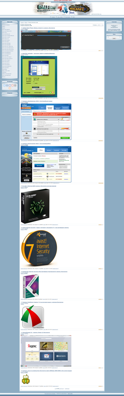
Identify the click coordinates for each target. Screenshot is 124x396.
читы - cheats (60, 16)
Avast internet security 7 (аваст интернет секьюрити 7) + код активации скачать (46, 227)
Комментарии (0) (55, 386)
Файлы (26, 22)
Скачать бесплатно (24, 50)
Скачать (22, 55)
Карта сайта (70, 393)
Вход (74, 16)
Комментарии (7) (56, 50)
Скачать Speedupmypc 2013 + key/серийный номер (37, 101)
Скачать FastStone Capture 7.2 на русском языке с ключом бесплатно (43, 302)
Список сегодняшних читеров (114, 29)
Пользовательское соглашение (50, 393)
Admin (45, 50)
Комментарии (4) (55, 224)
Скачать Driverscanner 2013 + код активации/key (37, 143)
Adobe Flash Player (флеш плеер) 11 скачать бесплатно (39, 28)
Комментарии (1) (55, 98)
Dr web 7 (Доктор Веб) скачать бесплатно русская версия (39, 186)
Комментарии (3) (55, 367)
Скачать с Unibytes (24, 29)
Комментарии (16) (56, 140)
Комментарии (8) (55, 268)
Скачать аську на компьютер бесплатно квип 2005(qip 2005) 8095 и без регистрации (47, 370)
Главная (53, 16)
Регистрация (67, 16)
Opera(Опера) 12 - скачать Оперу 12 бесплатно (36, 332)
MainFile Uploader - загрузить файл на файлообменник (39, 53)
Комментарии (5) (55, 299)
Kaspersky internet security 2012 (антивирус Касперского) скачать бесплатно (45, 271)
